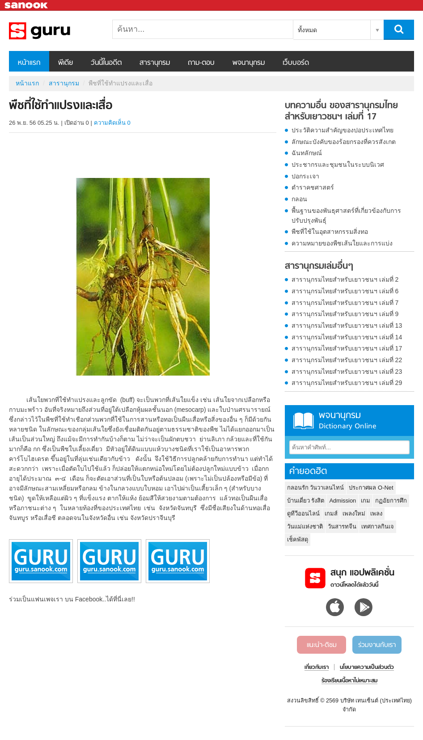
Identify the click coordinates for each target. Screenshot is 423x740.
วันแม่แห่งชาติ (305, 526)
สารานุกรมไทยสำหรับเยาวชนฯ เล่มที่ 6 (345, 291)
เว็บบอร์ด (296, 63)
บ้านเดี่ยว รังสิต (306, 500)
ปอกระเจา (305, 176)
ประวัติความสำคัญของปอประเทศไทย (342, 130)
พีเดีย (65, 63)
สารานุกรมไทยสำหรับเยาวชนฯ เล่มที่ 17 (347, 348)
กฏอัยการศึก (391, 500)
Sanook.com (26, 5)
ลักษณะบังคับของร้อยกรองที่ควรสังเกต (344, 141)
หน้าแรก (29, 63)
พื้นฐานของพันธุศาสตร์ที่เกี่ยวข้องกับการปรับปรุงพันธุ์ (346, 215)
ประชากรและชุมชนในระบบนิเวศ (338, 164)
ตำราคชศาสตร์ (313, 187)
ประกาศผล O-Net (371, 487)
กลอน (299, 199)
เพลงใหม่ (354, 513)
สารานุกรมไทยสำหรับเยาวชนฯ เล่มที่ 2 (345, 279)
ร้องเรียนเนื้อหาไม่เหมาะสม (349, 681)
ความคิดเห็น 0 (112, 122)
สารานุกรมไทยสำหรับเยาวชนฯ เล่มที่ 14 (347, 337)
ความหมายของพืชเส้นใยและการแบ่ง (342, 243)
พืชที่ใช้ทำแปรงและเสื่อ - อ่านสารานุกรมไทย (56, 31)
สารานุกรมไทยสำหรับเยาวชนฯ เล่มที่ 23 (347, 371)
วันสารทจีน (342, 526)
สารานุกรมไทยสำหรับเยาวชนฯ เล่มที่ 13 (347, 325)
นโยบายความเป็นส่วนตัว (367, 667)
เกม (365, 500)
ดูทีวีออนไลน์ (303, 513)
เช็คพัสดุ (297, 539)
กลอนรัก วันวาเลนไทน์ (315, 487)
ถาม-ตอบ (201, 63)
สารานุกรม (155, 63)
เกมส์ (331, 513)
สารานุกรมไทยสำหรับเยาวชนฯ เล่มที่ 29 (347, 382)
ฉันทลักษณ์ (307, 152)
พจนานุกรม (249, 63)
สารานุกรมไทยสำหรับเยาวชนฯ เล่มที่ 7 (345, 302)
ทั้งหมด (307, 30)
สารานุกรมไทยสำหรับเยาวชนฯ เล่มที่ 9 (345, 313)
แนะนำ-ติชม (322, 645)
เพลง (376, 513)
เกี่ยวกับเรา (317, 667)
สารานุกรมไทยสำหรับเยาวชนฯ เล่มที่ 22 (347, 360)
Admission (342, 500)
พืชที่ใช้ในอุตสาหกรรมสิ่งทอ (330, 231)
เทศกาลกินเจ (377, 526)
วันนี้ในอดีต (106, 63)
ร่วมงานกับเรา (377, 645)
